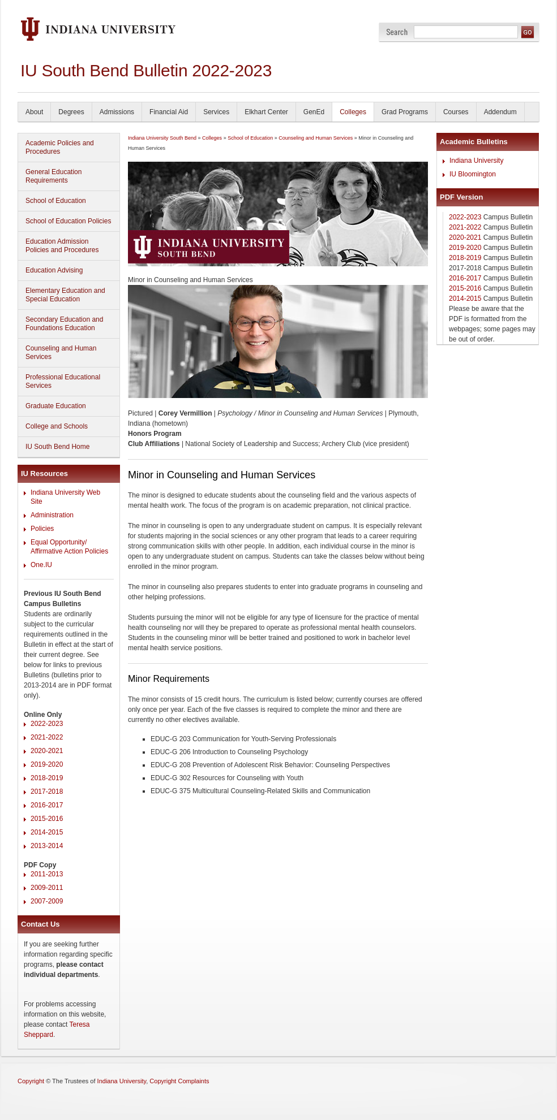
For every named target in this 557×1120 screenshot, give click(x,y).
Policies (42, 529)
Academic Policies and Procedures (59, 147)
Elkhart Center (266, 112)
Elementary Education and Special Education (65, 295)
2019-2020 (47, 764)
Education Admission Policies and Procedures (61, 245)
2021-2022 (47, 737)
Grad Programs (405, 112)
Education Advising (54, 270)
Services (216, 112)
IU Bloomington (472, 174)
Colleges (353, 112)
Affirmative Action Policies (69, 551)
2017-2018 (47, 791)
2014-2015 (47, 832)
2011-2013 (47, 874)
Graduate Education (55, 406)
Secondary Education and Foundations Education (64, 323)
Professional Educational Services (62, 381)
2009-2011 (47, 888)
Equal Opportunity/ (59, 542)
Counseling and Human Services (60, 352)
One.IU (41, 565)
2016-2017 (47, 805)
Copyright (31, 1081)
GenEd (313, 112)
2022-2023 (47, 724)
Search (397, 32)
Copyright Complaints (179, 1081)
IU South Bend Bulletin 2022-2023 (146, 70)
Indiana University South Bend (162, 138)
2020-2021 (47, 751)
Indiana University (476, 161)
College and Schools (56, 426)
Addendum (500, 112)
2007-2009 (47, 901)
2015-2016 (47, 819)
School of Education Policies (68, 221)
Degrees (71, 112)
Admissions (117, 112)
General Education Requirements (53, 176)
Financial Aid (168, 112)
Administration (52, 515)
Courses (456, 112)
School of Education (55, 201)
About (34, 112)
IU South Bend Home (57, 447)
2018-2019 (47, 778)
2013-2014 (47, 846)
